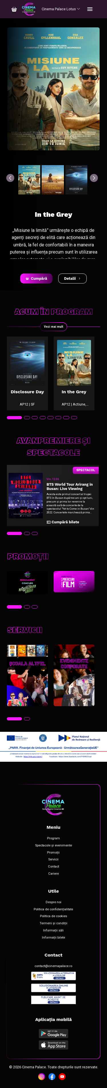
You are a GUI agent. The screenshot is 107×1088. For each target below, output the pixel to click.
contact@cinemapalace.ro (53, 966)
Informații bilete (53, 937)
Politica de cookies (53, 916)
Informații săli (53, 930)
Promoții (53, 852)
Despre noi (53, 902)
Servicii (53, 859)
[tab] (14, 418)
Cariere (53, 874)
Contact (53, 866)
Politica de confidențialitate (53, 909)
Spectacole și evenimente (53, 845)
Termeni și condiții (53, 923)
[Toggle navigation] (90, 9)
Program (53, 838)
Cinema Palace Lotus (61, 9)
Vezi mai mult (53, 327)
